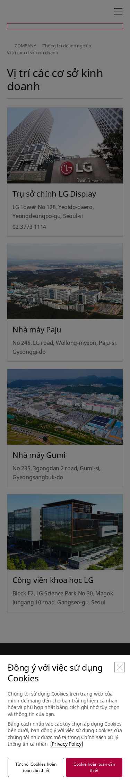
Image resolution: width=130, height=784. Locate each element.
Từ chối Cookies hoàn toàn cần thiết (36, 767)
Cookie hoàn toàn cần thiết (94, 767)
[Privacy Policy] (66, 743)
